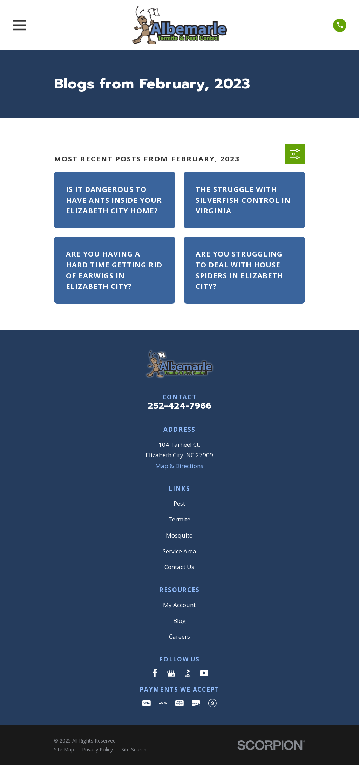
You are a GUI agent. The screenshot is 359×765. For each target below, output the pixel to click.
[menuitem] (64, 749)
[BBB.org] (188, 673)
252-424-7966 (179, 406)
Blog (179, 621)
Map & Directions (179, 466)
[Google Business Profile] (171, 673)
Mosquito (179, 535)
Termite (179, 519)
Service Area (179, 551)
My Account (179, 605)
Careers (179, 636)
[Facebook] (155, 673)
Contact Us (179, 567)
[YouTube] (204, 673)
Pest (179, 503)
